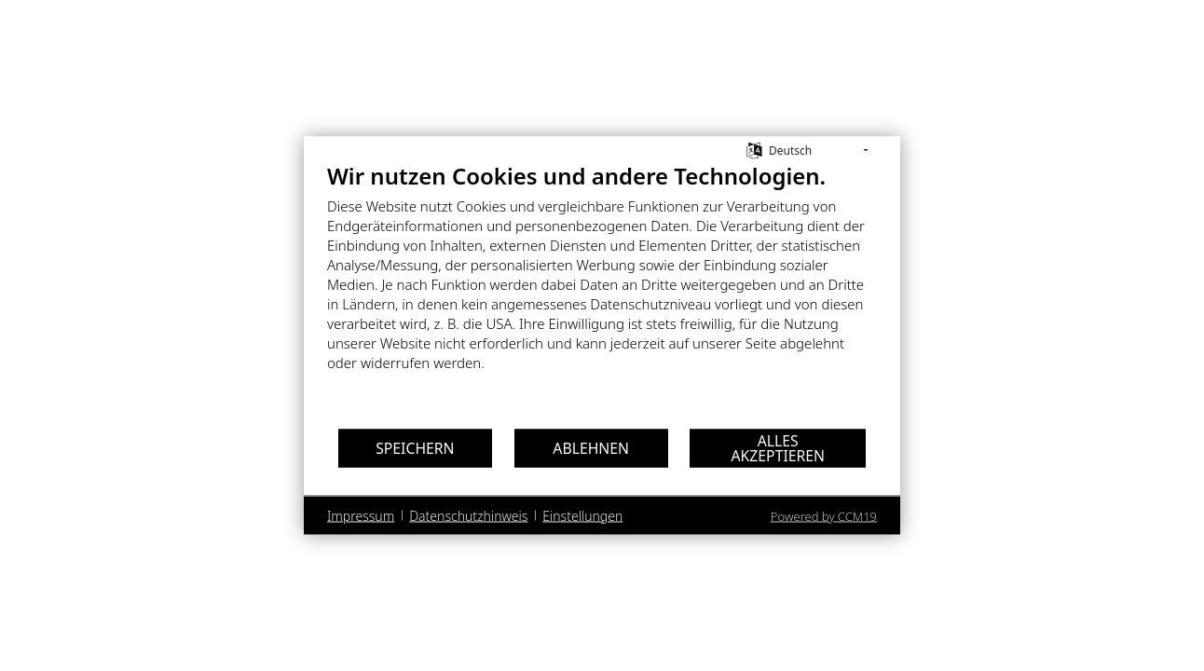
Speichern (415, 447)
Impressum (360, 515)
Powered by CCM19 (824, 516)
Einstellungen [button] (582, 515)
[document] (602, 281)
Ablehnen (591, 447)
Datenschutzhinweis (468, 515)
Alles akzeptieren (779, 447)
